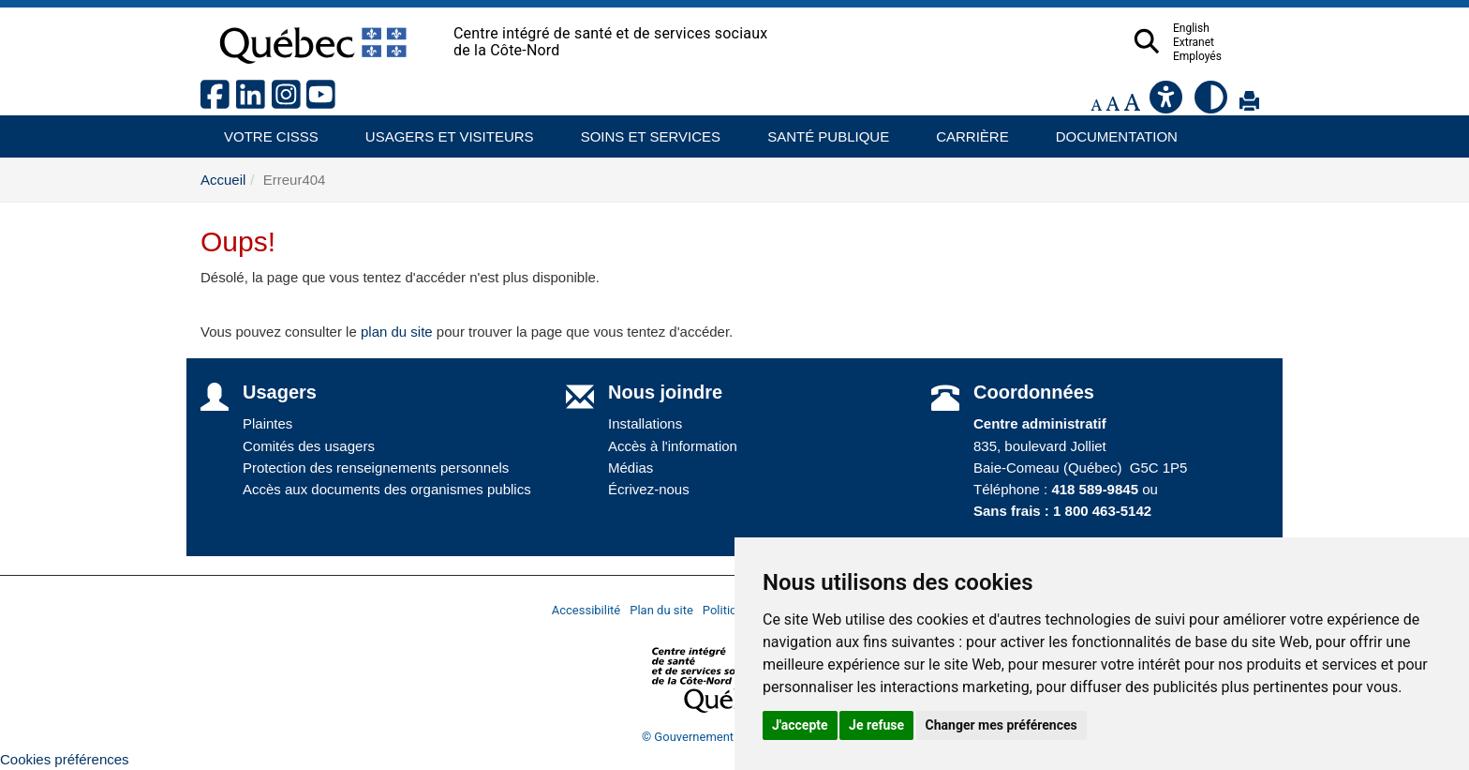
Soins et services (641, 129)
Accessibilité (586, 610)
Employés (1234, 56)
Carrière (966, 129)
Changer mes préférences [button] (1001, 724)
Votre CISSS (264, 129)
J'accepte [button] (800, 724)
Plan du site (661, 610)
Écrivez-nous (649, 489)
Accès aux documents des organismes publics (387, 489)
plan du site (397, 332)
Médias (630, 468)
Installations (645, 423)
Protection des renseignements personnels (376, 468)
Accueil (222, 180)
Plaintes (267, 423)
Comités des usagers (309, 446)
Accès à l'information (672, 446)
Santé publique (820, 129)
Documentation (1108, 129)
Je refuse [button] (876, 724)
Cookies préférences (64, 759)
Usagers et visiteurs (439, 129)
